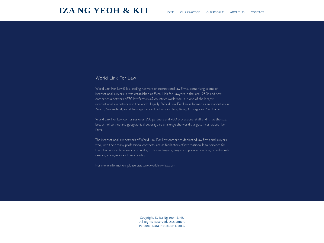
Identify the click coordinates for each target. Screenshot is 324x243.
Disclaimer (176, 222)
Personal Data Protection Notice (161, 226)
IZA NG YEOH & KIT (104, 10)
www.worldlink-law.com (159, 165)
